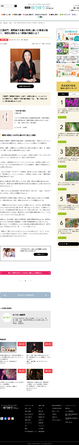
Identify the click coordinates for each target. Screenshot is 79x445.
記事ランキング (75, 10)
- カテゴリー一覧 (28, 405)
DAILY (63, 94)
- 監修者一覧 (41, 417)
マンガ (77, 5)
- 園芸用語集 (41, 431)
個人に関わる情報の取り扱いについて (71, 415)
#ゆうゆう (26, 39)
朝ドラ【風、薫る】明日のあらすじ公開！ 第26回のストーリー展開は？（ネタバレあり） (38, 357)
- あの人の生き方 (28, 414)
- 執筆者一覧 (41, 414)
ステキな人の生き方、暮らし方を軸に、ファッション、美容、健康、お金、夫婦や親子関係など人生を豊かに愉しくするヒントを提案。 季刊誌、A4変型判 (30, 321)
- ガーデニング (28, 422)
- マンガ (40, 408)
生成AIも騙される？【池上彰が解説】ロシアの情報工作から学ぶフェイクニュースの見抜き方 (11, 357)
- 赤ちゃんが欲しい (57, 420)
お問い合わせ (68, 422)
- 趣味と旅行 (27, 420)
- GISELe (54, 414)
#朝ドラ (28, 361)
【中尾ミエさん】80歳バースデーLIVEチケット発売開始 (12, 383)
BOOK (10, 22)
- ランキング (41, 425)
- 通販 (25, 428)
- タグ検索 (40, 428)
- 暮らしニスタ (55, 411)
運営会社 (67, 408)
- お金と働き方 (28, 417)
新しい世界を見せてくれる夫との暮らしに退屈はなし (25, 273)
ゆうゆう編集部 (19, 315)
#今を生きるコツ (13, 361)
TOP (1, 22)
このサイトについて (70, 405)
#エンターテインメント (14, 39)
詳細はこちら (40, 254)
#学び (1, 361)
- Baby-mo (54, 417)
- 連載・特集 (41, 405)
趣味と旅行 (5, 22)
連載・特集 (76, 8)
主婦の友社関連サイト (57, 405)
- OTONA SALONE (56, 408)
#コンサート (3, 386)
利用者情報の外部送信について (71, 419)
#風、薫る (33, 361)
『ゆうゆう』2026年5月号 (25, 295)
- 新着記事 (40, 422)
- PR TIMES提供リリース (30, 431)
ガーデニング (62, 118)
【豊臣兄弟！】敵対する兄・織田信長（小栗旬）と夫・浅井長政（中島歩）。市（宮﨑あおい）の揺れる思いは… (38, 384)
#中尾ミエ (14, 386)
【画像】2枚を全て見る (25, 86)
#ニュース (6, 361)
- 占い (25, 425)
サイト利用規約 (69, 411)
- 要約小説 (40, 411)
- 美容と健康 (27, 411)
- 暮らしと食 (27, 408)
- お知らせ (40, 420)
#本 (22, 39)
